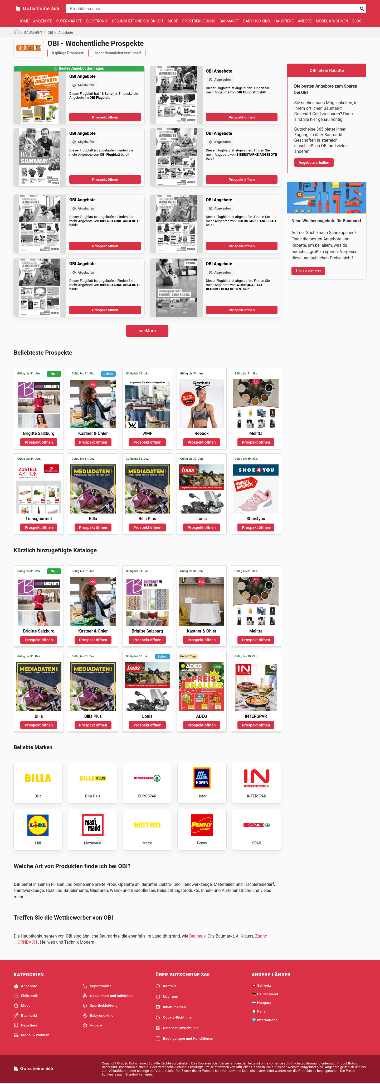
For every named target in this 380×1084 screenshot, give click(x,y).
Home (23, 21)
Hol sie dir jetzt (308, 271)
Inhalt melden (170, 1007)
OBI (50, 33)
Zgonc (261, 936)
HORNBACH (26, 942)
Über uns (166, 996)
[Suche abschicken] (362, 8)
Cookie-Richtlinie (173, 1017)
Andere (305, 21)
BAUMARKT (33, 33)
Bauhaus (197, 936)
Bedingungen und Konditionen (184, 1038)
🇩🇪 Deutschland (265, 994)
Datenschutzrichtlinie (177, 1028)
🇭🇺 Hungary (261, 1002)
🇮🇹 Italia (259, 1011)
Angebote (42, 21)
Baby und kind (256, 21)
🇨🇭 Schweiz (261, 985)
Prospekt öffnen (105, 117)
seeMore (147, 331)
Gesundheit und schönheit (138, 21)
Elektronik (97, 21)
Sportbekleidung (198, 21)
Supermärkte (69, 21)
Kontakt (165, 986)
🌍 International (265, 1020)
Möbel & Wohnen (332, 21)
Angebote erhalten (314, 162)
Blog (357, 21)
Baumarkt (229, 21)
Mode (173, 21)
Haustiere (284, 21)
